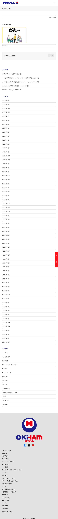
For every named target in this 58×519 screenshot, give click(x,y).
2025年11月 (6, 112)
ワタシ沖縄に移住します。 (11, 481)
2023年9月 (6, 184)
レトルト (5, 384)
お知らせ (5, 361)
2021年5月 (6, 275)
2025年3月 (6, 144)
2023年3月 (6, 191)
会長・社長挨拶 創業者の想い (12, 470)
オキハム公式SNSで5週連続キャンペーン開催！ (17, 86)
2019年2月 (6, 342)
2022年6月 (6, 227)
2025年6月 (6, 132)
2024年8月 (6, 164)
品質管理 (5, 459)
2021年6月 (6, 271)
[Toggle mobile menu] (55, 3)
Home (5, 453)
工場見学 (5, 464)
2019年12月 (6, 322)
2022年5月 (6, 231)
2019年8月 (6, 330)
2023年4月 (6, 187)
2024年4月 (6, 168)
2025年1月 (6, 152)
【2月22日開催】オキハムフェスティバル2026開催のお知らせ (21, 78)
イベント (5, 353)
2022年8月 (6, 219)
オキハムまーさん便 (9, 478)
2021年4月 (6, 279)
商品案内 (5, 456)
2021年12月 (6, 247)
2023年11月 (6, 180)
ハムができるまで (8, 461)
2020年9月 (6, 299)
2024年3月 (6, 172)
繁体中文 (5, 506)
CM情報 (5, 495)
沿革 (4, 486)
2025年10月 (6, 116)
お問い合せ (6, 497)
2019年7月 (6, 334)
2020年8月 (6, 302)
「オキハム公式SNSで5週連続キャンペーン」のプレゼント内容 (21, 82)
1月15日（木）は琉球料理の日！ (12, 90)
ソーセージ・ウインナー (10, 365)
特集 (4, 396)
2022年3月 (6, 239)
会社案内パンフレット (9, 489)
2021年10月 (6, 255)
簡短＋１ (5, 404)
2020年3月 (6, 318)
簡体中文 (5, 508)
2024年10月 (6, 160)
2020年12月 (6, 295)
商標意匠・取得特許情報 (10, 492)
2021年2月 (6, 287)
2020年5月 (6, 314)
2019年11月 (6, 326)
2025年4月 (6, 140)
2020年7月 (6, 306)
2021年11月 (6, 251)
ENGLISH (6, 500)
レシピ (5, 380)
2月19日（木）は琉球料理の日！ (12, 74)
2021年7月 (6, 267)
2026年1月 (6, 104)
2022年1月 (6, 243)
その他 (5, 369)
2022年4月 (6, 235)
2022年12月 (6, 203)
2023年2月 (6, 195)
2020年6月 (6, 310)
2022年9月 (6, 215)
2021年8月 (6, 263)
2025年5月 (6, 136)
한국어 (5, 503)
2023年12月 (6, 176)
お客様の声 (6, 357)
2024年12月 (6, 156)
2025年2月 (6, 148)
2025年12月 (6, 108)
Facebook (25, 445)
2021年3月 (6, 283)
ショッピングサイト (56, 259)
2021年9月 (6, 259)
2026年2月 (6, 100)
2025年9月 (6, 120)
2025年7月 (6, 128)
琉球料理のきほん (8, 483)
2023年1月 (6, 199)
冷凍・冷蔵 (6, 388)
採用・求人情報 (7, 512)
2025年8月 (6, 124)
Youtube (33, 445)
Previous (53, 17)
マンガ (5, 377)
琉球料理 (5, 400)
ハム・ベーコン (7, 373)
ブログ (5, 472)
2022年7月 (6, 223)
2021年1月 (6, 291)
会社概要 (5, 467)
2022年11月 (6, 207)
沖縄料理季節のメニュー (10, 392)
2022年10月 (6, 211)
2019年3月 (6, 338)
